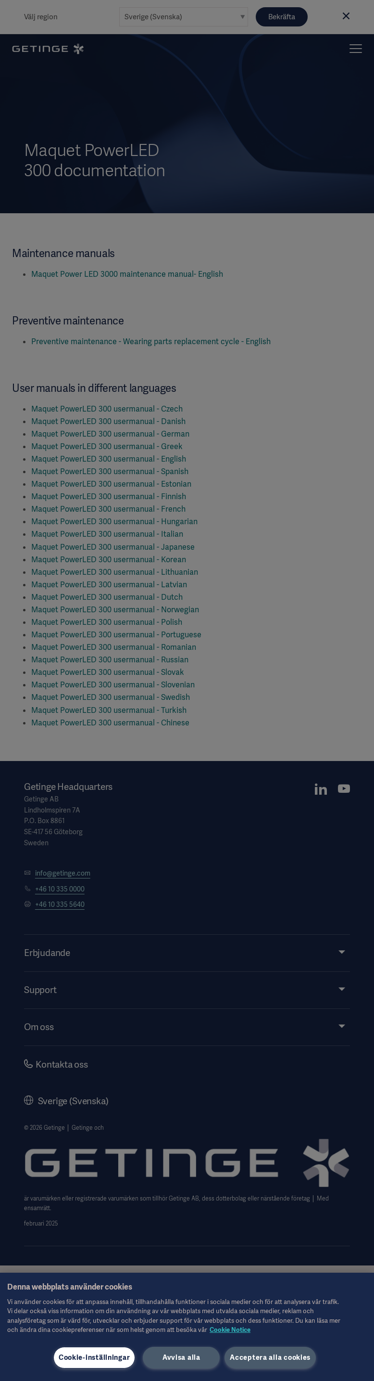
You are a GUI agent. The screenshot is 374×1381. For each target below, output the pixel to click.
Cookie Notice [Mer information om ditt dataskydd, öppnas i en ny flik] (230, 1330)
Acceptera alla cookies (270, 1357)
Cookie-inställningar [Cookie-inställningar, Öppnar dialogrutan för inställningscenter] (94, 1357)
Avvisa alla (181, 1357)
